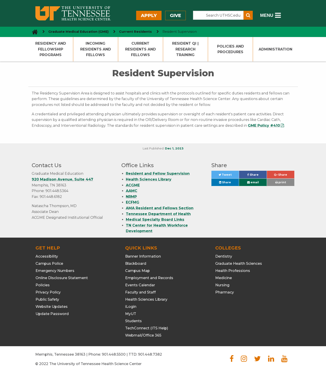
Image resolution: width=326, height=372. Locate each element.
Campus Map (137, 271)
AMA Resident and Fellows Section (159, 208)
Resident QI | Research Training (185, 49)
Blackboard (135, 263)
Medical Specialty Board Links (155, 219)
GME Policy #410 (264, 125)
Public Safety (47, 299)
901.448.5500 (114, 354)
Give (175, 15)
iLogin (130, 306)
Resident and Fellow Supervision (158, 173)
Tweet (229, 176)
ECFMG (132, 202)
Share (257, 176)
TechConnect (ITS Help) (146, 328)
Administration (275, 49)
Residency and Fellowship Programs (50, 49)
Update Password (52, 314)
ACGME (133, 185)
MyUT (130, 314)
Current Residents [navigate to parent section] (135, 32)
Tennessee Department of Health (158, 214)
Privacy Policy (48, 292)
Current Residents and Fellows (140, 49)
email (253, 182)
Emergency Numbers (54, 271)
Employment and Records (149, 278)
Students (133, 321)
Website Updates (51, 306)
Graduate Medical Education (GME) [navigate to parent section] (78, 32)
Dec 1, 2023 (174, 148)
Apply (149, 15)
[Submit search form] (248, 15)
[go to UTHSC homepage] (33, 31)
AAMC (131, 191)
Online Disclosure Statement (61, 278)
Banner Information (143, 256)
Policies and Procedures (230, 49)
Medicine (223, 278)
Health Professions (232, 271)
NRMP (131, 197)
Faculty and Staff (140, 292)
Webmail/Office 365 (143, 335)
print (280, 182)
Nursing (222, 285)
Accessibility (46, 256)
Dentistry (223, 256)
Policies (42, 285)
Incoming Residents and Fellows (95, 49)
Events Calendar (140, 285)
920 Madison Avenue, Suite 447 (62, 179)
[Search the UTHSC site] (218, 15)
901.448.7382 (150, 354)
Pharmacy (224, 292)
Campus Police (49, 263)
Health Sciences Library (148, 179)
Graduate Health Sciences (238, 263)
